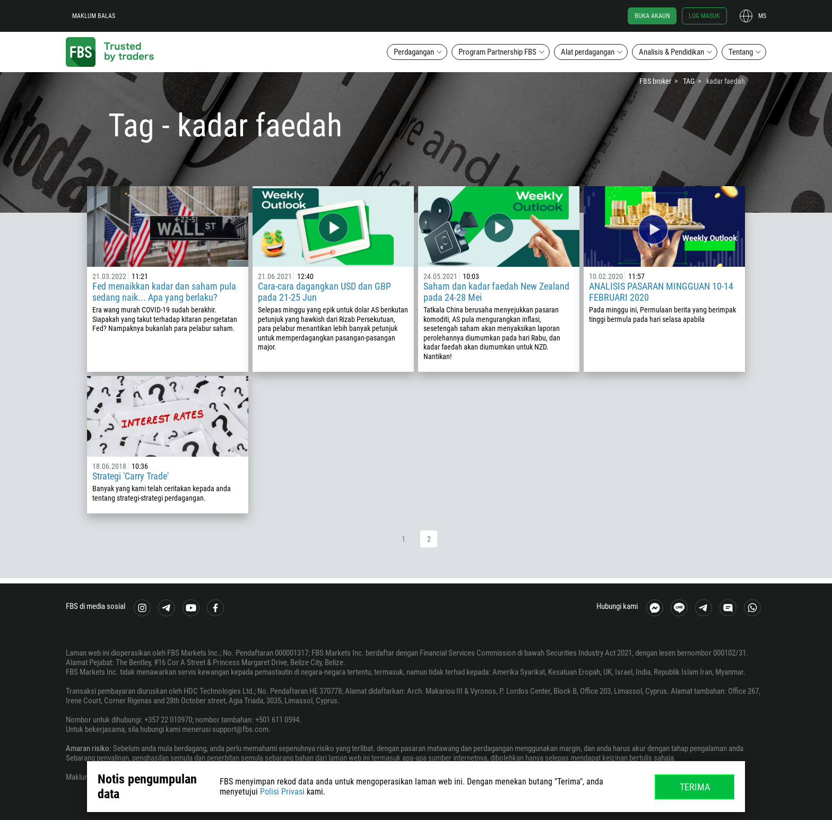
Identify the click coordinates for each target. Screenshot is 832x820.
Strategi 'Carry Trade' (130, 476)
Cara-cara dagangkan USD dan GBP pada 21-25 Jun (324, 292)
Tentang (741, 52)
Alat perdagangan (587, 52)
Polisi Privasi (282, 792)
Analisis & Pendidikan (671, 52)
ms (762, 16)
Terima (695, 786)
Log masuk (704, 16)
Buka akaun (652, 16)
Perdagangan (414, 52)
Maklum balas (93, 16)
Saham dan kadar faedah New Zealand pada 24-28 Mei (496, 292)
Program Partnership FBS (497, 52)
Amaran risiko (87, 748)
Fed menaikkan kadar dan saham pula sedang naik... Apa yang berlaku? (164, 292)
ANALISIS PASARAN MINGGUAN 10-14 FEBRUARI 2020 (661, 292)
